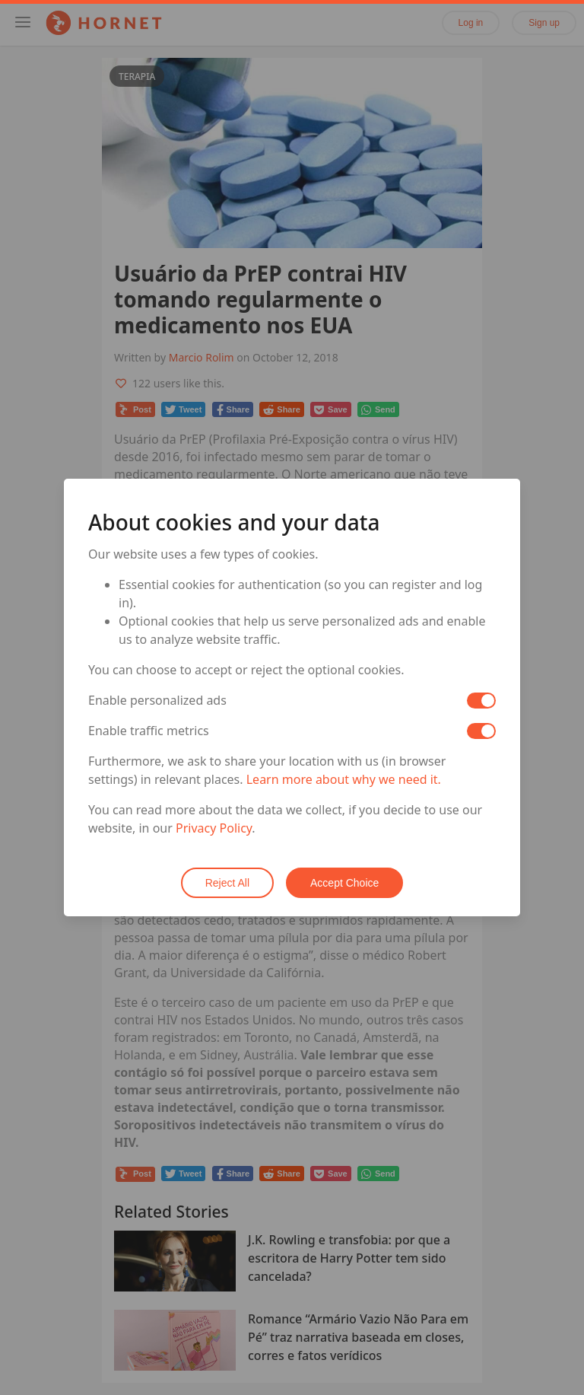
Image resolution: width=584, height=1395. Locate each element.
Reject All (227, 883)
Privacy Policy (214, 828)
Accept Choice (344, 883)
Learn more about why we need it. (343, 779)
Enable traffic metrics (148, 730)
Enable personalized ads (157, 700)
